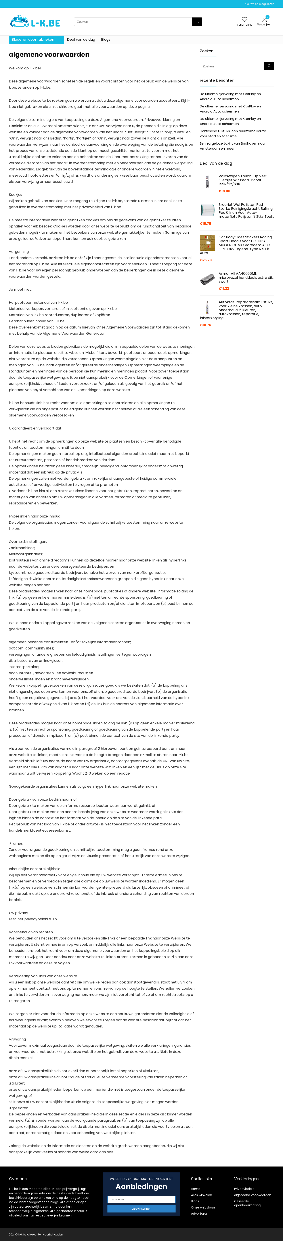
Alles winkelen (201, 1195)
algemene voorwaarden (252, 1195)
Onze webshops (203, 1207)
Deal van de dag (81, 39)
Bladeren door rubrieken (33, 39)
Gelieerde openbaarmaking (247, 1203)
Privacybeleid (244, 1189)
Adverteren (199, 1213)
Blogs (105, 39)
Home (195, 1189)
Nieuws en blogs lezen (259, 4)
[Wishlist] (244, 19)
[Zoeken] (197, 21)
